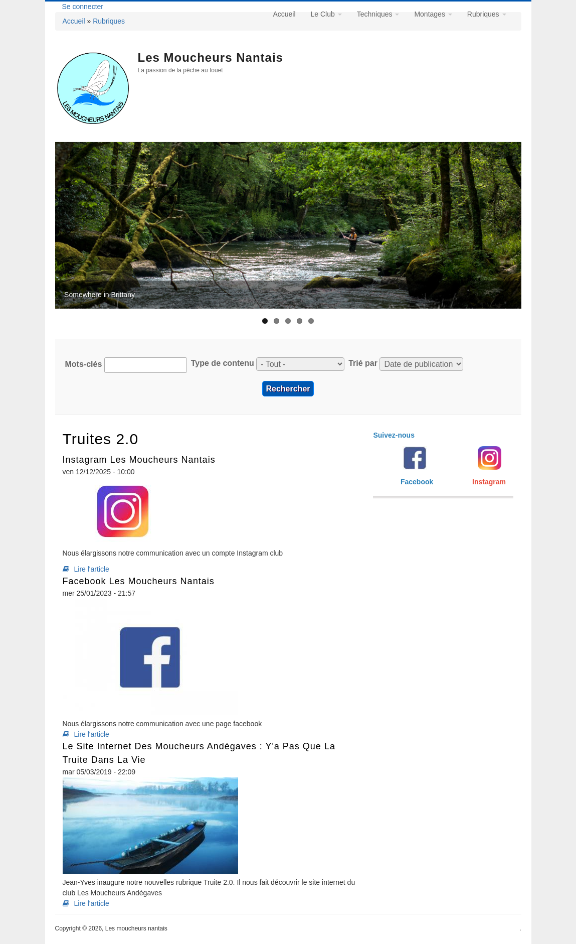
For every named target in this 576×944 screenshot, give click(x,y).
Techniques (378, 14)
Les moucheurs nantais (210, 57)
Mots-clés (83, 364)
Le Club (326, 14)
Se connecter (83, 7)
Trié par (362, 363)
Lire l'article (91, 569)
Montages (433, 14)
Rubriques (109, 21)
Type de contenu (222, 363)
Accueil (74, 21)
